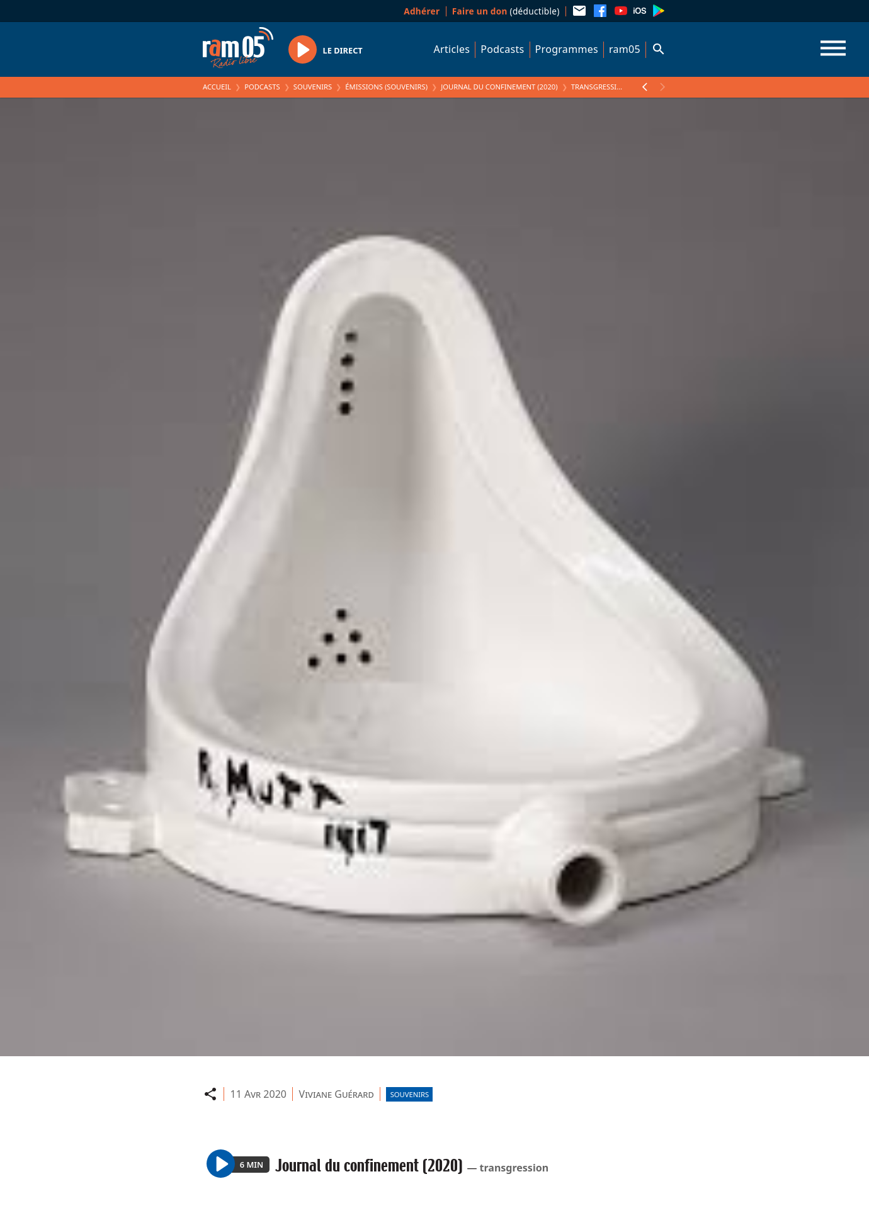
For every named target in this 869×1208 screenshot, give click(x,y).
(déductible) (506, 11)
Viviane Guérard (336, 1094)
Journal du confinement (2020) (499, 86)
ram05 (624, 49)
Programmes (566, 49)
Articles (452, 49)
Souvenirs (312, 86)
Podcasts (502, 49)
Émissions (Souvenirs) (386, 86)
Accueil (217, 86)
